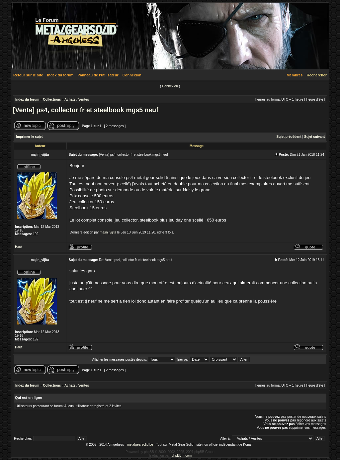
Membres (294, 75)
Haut (18, 247)
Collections (52, 99)
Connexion (132, 75)
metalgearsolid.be (140, 444)
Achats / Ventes (76, 99)
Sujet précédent (289, 136)
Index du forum (60, 75)
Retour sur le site (28, 75)
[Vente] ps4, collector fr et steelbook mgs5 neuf (85, 110)
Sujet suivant (314, 136)
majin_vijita (108, 232)
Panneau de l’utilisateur (97, 75)
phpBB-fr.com (182, 455)
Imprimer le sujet (29, 136)
